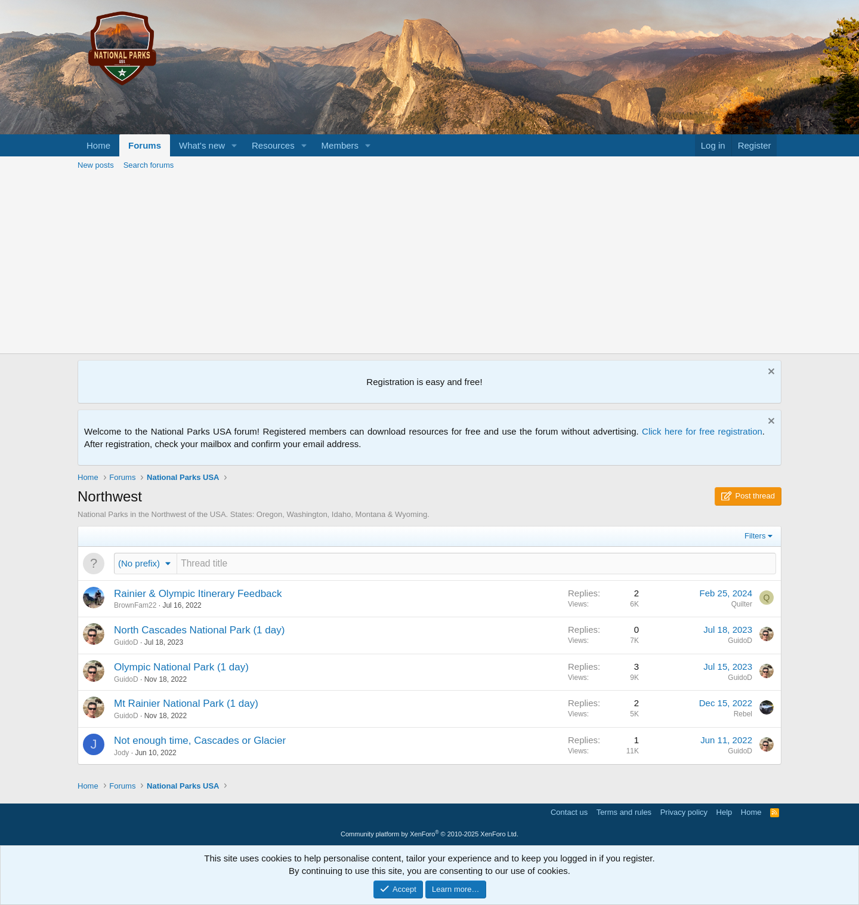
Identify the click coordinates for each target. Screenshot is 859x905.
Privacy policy (683, 812)
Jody (121, 753)
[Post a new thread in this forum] (476, 563)
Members (340, 145)
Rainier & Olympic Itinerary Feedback (198, 593)
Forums (144, 145)
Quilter (741, 604)
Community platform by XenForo (429, 834)
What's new (202, 145)
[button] (234, 145)
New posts (96, 165)
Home (98, 145)
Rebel (743, 714)
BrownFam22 (135, 605)
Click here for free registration (702, 431)
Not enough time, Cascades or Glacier (200, 740)
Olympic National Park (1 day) (181, 667)
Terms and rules (624, 812)
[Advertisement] (429, 263)
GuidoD (126, 642)
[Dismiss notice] (770, 373)
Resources (273, 145)
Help (724, 812)
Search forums (148, 165)
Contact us (569, 812)
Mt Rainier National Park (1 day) (186, 703)
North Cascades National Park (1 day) (199, 630)
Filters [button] (754, 535)
